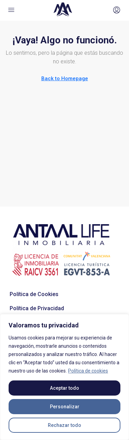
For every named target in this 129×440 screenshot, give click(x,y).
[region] (64, 377)
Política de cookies (88, 371)
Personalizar (64, 406)
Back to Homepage (64, 78)
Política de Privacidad (37, 308)
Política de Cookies (34, 294)
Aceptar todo (64, 388)
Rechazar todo (64, 425)
